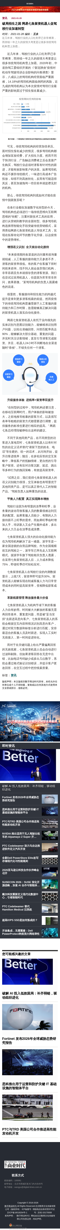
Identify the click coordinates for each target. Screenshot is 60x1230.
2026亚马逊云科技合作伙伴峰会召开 (20, 872)
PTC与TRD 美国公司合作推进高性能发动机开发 (20, 823)
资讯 (4, 18)
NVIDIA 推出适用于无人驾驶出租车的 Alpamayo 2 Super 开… (21, 835)
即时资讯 (8, 746)
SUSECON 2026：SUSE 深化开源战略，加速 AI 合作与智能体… (21, 884)
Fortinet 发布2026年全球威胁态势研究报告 (20, 799)
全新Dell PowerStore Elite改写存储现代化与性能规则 (20, 859)
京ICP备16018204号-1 (17, 1212)
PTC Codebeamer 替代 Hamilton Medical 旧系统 (17, 908)
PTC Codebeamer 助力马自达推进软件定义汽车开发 (21, 847)
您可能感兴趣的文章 (16, 954)
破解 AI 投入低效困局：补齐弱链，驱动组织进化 (28, 787)
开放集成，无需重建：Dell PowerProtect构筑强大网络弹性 (20, 932)
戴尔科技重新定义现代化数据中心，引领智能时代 (20, 896)
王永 (35, 34)
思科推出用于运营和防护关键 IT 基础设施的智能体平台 (20, 811)
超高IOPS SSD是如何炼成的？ (20, 920)
